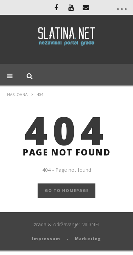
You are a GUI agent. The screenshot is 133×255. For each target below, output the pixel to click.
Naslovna (17, 94)
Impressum (46, 238)
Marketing (88, 238)
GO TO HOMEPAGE (67, 190)
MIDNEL (91, 224)
